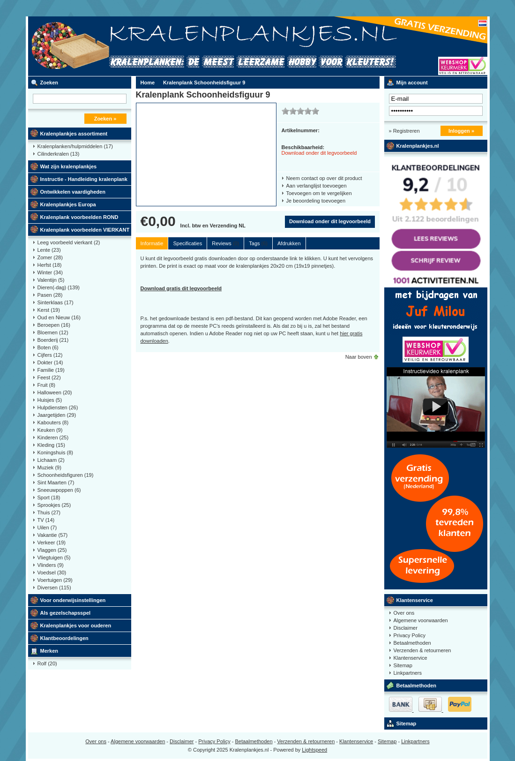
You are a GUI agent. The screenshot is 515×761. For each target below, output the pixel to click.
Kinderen (53, 437)
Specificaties (187, 243)
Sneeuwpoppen (59, 490)
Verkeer (51, 542)
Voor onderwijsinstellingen (73, 600)
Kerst (48, 310)
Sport (48, 497)
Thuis (49, 512)
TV (46, 520)
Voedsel (52, 572)
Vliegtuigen (54, 557)
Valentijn (51, 280)
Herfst (49, 265)
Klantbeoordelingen (64, 638)
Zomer (50, 257)
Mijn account (412, 82)
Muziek (49, 467)
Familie (51, 370)
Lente (49, 250)
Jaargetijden (56, 415)
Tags (258, 243)
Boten (48, 347)
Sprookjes (54, 505)
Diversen (54, 587)
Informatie (152, 243)
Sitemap (403, 665)
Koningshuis (55, 452)
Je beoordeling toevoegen (316, 200)
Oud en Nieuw (59, 317)
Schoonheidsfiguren (65, 475)
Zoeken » (105, 118)
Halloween (54, 392)
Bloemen (52, 332)
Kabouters (53, 422)
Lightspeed (314, 750)
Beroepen (53, 325)
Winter (50, 272)
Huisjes (49, 400)
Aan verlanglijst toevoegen (316, 185)
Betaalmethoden (412, 643)
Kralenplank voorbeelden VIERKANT (85, 230)
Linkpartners (408, 673)
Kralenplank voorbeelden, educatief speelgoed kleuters (152, 46)
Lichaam (51, 460)
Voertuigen (55, 580)
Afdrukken (289, 243)
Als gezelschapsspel (65, 613)
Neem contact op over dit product (324, 178)
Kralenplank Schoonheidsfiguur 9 (204, 82)
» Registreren (404, 131)
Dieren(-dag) (58, 287)
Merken (49, 651)
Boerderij (53, 340)
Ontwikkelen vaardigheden (72, 192)
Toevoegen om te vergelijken (319, 193)
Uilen (47, 527)
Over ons (404, 613)
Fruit (46, 385)
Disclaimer (406, 628)
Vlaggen (52, 550)
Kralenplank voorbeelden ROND (79, 217)
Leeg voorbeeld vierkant (68, 242)
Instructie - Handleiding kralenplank (83, 179)
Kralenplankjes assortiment (74, 133)
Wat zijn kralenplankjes (68, 166)
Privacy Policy (409, 635)
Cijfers (50, 355)
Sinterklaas (55, 302)
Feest (49, 377)
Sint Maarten (56, 482)
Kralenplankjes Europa (68, 204)
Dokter (50, 362)
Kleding (51, 445)
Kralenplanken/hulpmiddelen (75, 146)
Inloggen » (461, 131)
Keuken (50, 430)
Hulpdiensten (57, 407)
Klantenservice (414, 600)
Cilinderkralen (58, 154)
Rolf (47, 663)
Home (148, 82)
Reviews (225, 243)
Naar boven (358, 357)
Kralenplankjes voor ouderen (76, 625)
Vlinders (50, 565)
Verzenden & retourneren (422, 650)
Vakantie (52, 535)
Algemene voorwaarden (421, 620)
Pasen (50, 295)
